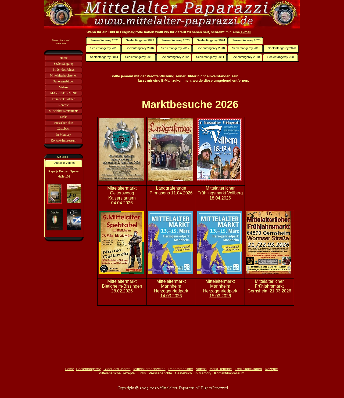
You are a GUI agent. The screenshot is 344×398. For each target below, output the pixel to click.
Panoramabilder (180, 369)
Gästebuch (183, 373)
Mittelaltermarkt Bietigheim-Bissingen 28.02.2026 (122, 286)
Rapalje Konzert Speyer (64, 171)
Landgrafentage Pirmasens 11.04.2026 (171, 190)
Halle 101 (64, 176)
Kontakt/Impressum (229, 373)
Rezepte (271, 369)
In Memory (203, 373)
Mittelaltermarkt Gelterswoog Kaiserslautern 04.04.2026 (122, 195)
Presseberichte (160, 373)
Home (69, 369)
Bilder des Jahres (116, 369)
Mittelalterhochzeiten (149, 369)
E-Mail (167, 80)
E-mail (245, 32)
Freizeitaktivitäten (248, 369)
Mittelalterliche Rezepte (116, 373)
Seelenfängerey (88, 369)
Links (142, 373)
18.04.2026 (220, 198)
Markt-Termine (220, 369)
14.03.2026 (171, 296)
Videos (201, 369)
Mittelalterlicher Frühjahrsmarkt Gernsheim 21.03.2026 (269, 286)
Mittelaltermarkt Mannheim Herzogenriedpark (171, 286)
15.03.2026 (220, 296)
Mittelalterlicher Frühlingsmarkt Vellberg (220, 190)
